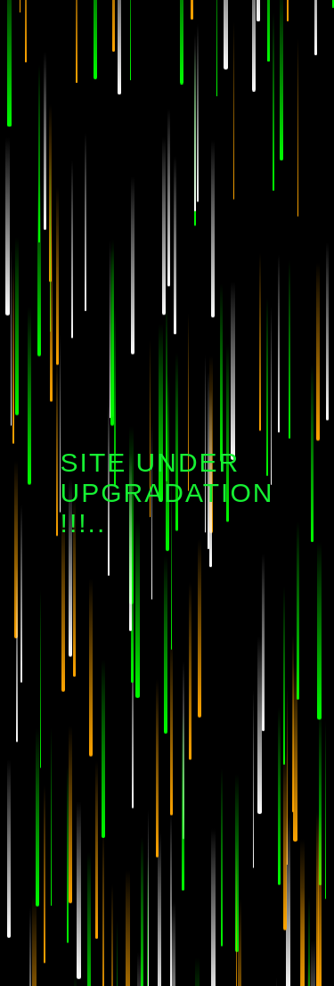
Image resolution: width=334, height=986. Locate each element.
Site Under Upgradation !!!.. (167, 493)
